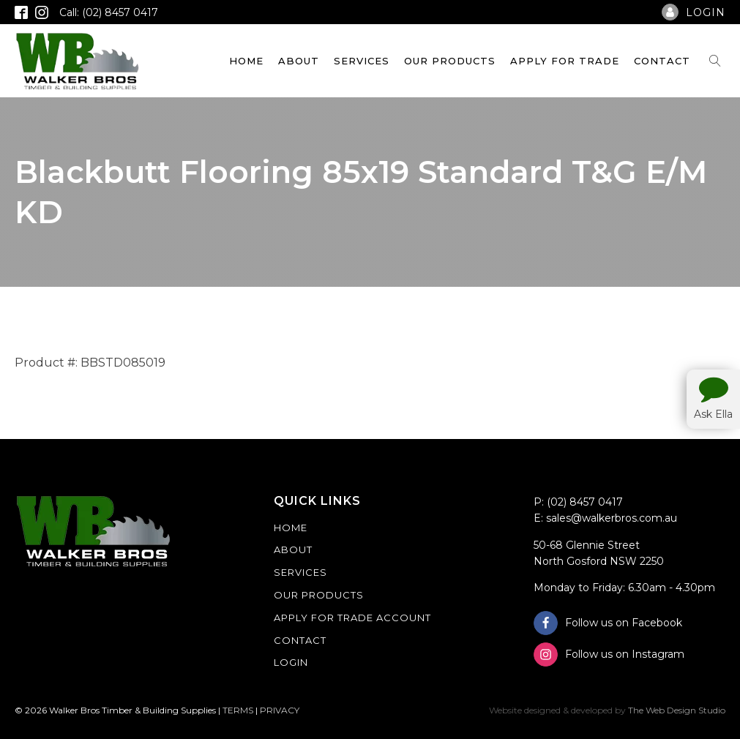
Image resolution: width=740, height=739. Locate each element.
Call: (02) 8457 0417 (108, 12)
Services (361, 61)
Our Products (450, 61)
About (298, 61)
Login (291, 662)
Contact (662, 61)
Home (246, 61)
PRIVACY (279, 710)
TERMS (238, 710)
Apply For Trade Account (352, 617)
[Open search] (715, 60)
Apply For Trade (564, 61)
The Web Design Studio (676, 710)
